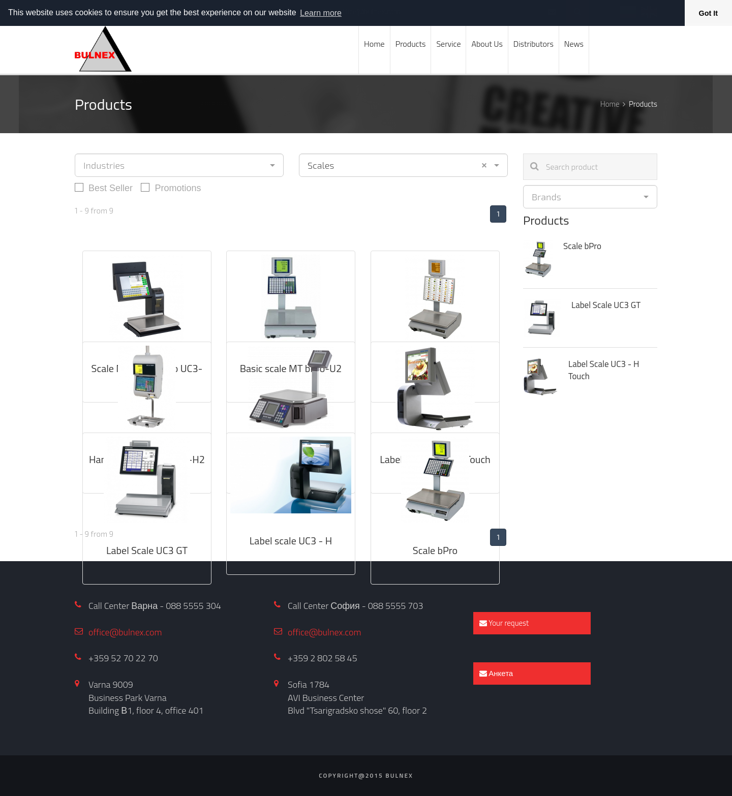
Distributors (533, 44)
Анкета (496, 673)
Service (448, 44)
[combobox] (179, 165)
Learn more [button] (321, 13)
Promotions (171, 187)
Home (374, 44)
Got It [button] (708, 13)
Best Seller (104, 187)
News (574, 44)
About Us (486, 44)
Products (410, 44)
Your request (504, 623)
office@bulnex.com (125, 632)
